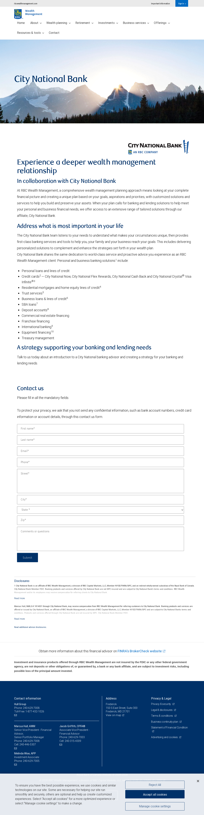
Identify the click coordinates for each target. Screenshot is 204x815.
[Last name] (100, 440)
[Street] (100, 481)
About (36, 23)
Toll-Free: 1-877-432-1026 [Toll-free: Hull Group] (29, 711)
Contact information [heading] (27, 698)
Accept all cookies (155, 794)
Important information (160, 3)
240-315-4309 (73, 741)
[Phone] (100, 462)
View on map (113, 715)
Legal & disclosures (162, 710)
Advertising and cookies (164, 737)
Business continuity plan (165, 721)
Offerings (162, 23)
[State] (100, 510)
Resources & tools (30, 33)
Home (21, 23)
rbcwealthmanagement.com (25, 3)
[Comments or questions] (100, 539)
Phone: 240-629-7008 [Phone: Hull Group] (26, 708)
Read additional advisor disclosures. (30, 627)
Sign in (182, 3)
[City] (100, 499)
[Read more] (19, 598)
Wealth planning (58, 23)
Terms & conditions (162, 715)
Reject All (155, 785)
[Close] (198, 781)
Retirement (84, 23)
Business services (136, 23)
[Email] (100, 451)
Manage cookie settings (155, 806)
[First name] (100, 428)
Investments (108, 23)
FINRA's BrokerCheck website (140, 651)
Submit (27, 557)
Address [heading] (111, 698)
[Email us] (16, 715)
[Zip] (100, 520)
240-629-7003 (76, 737)
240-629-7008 (31, 741)
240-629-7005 (31, 761)
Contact (54, 33)
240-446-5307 (27, 744)
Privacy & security (161, 704)
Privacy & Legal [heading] (161, 698)
